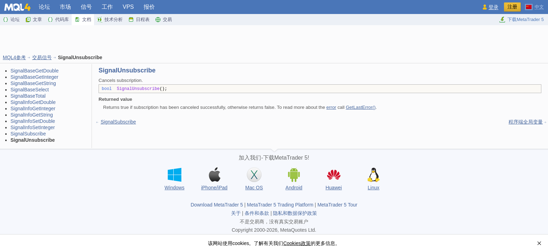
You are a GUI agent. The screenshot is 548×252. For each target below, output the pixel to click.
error (331, 107)
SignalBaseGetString (33, 83)
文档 (82, 19)
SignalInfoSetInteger (32, 127)
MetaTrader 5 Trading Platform (280, 205)
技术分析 (110, 19)
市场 (65, 7)
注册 (512, 6)
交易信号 (42, 57)
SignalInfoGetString (31, 115)
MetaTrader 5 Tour (337, 205)
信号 (86, 7)
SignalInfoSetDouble (32, 121)
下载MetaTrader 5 (521, 19)
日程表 (139, 19)
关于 (236, 213)
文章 (33, 19)
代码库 (58, 19)
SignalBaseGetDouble (34, 71)
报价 (149, 7)
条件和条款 (257, 213)
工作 (107, 7)
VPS (128, 7)
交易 (163, 19)
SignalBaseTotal (27, 96)
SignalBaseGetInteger (34, 77)
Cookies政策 (297, 243)
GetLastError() (360, 107)
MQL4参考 (14, 57)
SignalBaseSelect (29, 89)
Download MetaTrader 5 (216, 205)
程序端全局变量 (526, 122)
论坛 (44, 7)
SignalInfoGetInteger (32, 108)
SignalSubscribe (28, 133)
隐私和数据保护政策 (295, 213)
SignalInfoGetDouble (33, 102)
